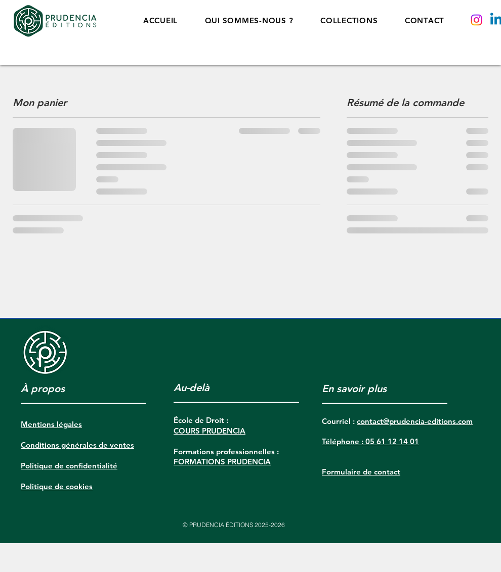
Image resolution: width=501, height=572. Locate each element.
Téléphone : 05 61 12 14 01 (370, 441)
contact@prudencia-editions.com (415, 421)
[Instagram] (476, 20)
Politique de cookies (57, 486)
